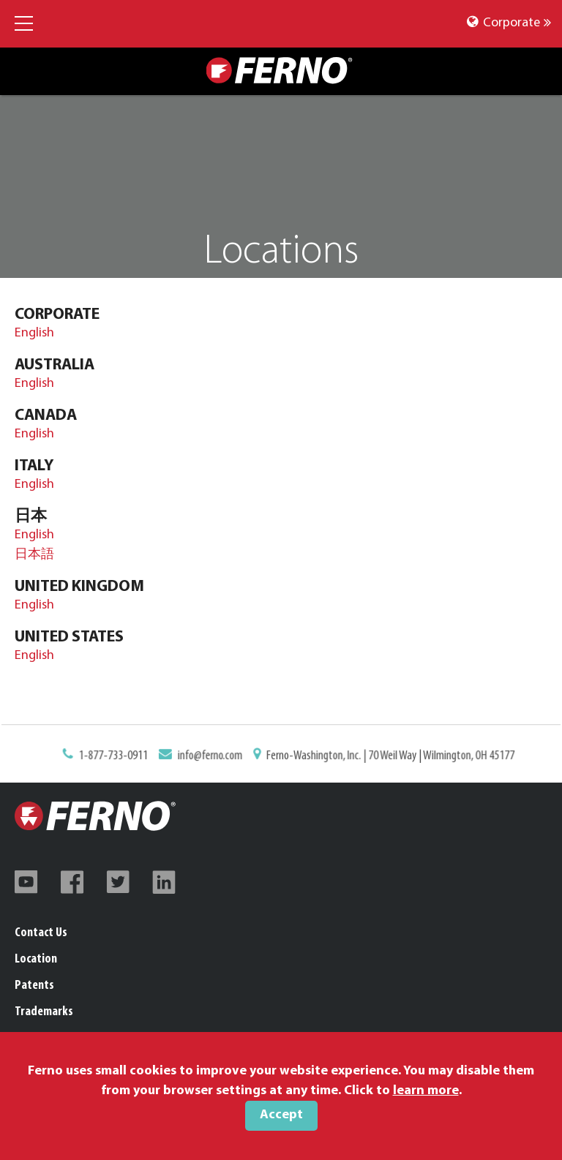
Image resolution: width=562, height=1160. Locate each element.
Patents (34, 986)
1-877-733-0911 (117, 756)
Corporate (509, 23)
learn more (426, 1091)
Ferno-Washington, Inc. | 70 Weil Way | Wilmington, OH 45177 (388, 756)
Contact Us (41, 933)
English (34, 333)
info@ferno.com (212, 756)
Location (36, 959)
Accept (281, 1115)
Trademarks (44, 1012)
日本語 (34, 555)
